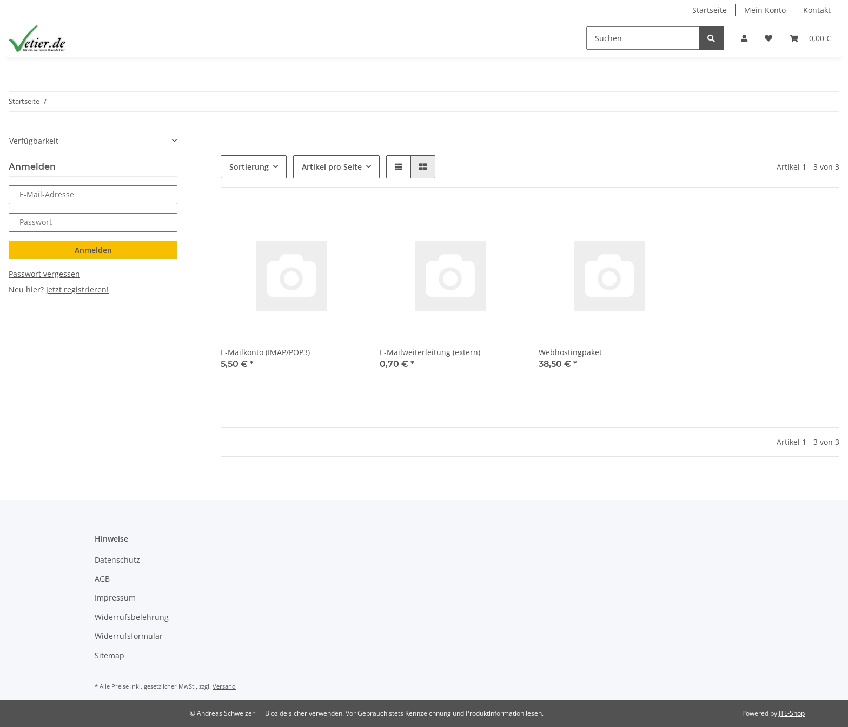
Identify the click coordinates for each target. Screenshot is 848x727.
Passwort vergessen (44, 274)
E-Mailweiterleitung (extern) (430, 352)
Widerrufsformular (129, 636)
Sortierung (249, 167)
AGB (102, 578)
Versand (224, 686)
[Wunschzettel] (768, 38)
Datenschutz (117, 560)
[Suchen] (642, 38)
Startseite (709, 10)
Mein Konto (765, 10)
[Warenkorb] (810, 38)
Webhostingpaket (570, 352)
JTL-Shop (792, 713)
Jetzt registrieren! (77, 289)
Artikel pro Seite (332, 167)
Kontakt (817, 10)
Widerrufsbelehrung (132, 617)
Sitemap (109, 655)
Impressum (115, 597)
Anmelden (93, 250)
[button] (744, 38)
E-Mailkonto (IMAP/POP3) (265, 352)
